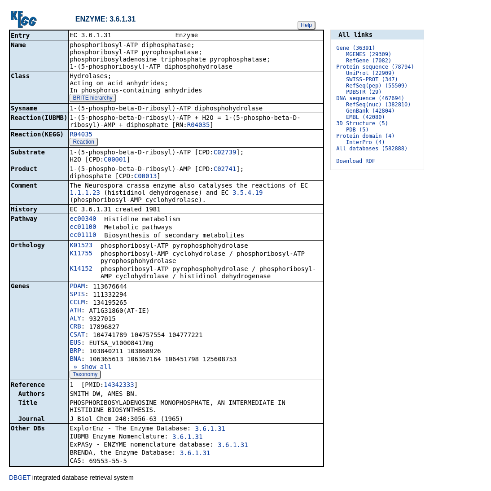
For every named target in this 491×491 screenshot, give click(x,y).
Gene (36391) (355, 48)
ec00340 (83, 219)
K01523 (81, 246)
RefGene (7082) (368, 60)
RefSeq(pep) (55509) (377, 86)
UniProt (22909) (370, 73)
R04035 (198, 125)
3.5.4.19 (247, 193)
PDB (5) (357, 130)
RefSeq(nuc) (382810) (378, 104)
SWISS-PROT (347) (372, 79)
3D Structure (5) (362, 123)
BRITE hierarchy (92, 99)
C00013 (145, 176)
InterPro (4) (365, 142)
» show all (90, 367)
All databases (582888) (372, 148)
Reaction (83, 143)
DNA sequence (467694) (370, 98)
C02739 (225, 153)
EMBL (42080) (365, 117)
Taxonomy (85, 375)
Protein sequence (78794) (375, 67)
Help (306, 25)
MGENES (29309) (368, 54)
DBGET (20, 478)
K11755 (81, 254)
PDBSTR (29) (363, 92)
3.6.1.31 (210, 429)
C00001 (115, 160)
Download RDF (355, 161)
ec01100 (83, 227)
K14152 (81, 269)
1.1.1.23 (85, 193)
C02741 (225, 169)
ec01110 (83, 235)
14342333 (119, 385)
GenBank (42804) (370, 111)
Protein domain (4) (365, 136)
